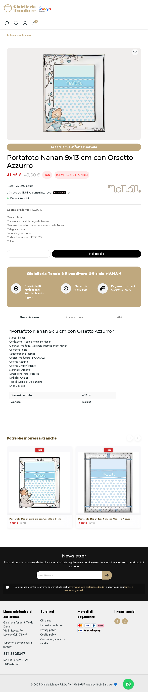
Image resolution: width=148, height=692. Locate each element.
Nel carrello (96, 254)
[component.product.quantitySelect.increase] (47, 254)
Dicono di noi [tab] (74, 317)
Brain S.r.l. (102, 684)
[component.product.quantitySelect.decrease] (10, 254)
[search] (6, 23)
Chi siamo (45, 620)
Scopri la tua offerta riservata (74, 146)
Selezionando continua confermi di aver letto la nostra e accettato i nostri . (74, 588)
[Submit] (107, 575)
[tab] (29, 317)
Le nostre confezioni (52, 625)
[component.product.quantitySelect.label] (29, 254)
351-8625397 (14, 653)
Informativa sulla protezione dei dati (87, 587)
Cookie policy (48, 635)
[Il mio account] (25, 23)
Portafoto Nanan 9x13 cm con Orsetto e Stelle (35, 519)
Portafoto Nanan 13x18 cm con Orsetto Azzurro (105, 519)
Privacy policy (48, 630)
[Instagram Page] (125, 621)
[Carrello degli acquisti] (34, 23)
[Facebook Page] (117, 621)
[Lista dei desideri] (16, 23)
